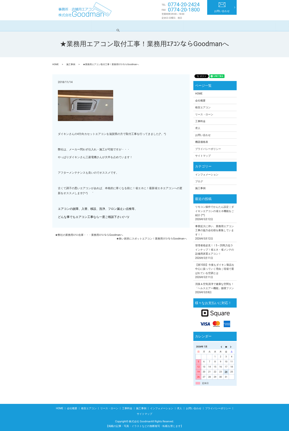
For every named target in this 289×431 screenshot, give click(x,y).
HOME (63, 25)
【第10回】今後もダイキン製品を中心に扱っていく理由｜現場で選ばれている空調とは (214, 269)
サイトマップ (203, 155)
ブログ (199, 181)
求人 (215, 25)
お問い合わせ (222, 7)
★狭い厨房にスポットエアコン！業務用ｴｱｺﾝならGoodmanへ (151, 238)
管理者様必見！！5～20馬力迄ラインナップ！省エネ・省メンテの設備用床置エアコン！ (214, 249)
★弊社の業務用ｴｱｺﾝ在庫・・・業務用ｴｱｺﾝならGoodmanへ (89, 234)
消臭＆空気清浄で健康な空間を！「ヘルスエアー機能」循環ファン (214, 285)
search (229, 25)
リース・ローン (127, 25)
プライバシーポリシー (208, 148)
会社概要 (81, 25)
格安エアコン (102, 25)
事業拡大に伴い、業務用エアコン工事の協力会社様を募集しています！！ (214, 230)
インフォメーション (193, 25)
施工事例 (168, 25)
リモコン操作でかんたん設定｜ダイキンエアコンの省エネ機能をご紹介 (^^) (214, 211)
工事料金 (149, 25)
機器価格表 (201, 141)
